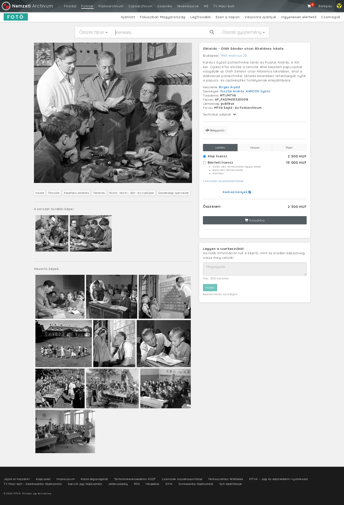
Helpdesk (153, 484)
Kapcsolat (43, 479)
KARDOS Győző (258, 91)
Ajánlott (128, 17)
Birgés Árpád (229, 87)
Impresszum (65, 479)
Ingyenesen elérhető (298, 17)
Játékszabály (118, 484)
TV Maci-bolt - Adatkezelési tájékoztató (33, 484)
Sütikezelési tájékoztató (195, 484)
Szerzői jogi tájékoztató (85, 484)
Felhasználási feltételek (225, 479)
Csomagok (330, 17)
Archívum (27, 5)
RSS (137, 484)
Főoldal (70, 6)
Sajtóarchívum (140, 6)
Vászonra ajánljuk (260, 17)
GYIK (169, 484)
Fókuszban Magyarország (162, 17)
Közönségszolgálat (94, 479)
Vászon (255, 147)
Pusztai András (232, 91)
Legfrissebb (200, 17)
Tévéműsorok (188, 6)
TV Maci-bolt (223, 6)
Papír (289, 147)
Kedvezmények (237, 192)
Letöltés (220, 147)
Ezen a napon (228, 17)
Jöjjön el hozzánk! (17, 479)
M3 (206, 6)
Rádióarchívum (111, 6)
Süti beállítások (230, 484)
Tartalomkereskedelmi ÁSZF (135, 479)
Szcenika (164, 6)
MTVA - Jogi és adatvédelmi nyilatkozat (278, 479)
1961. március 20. (234, 55)
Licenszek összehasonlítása (223, 181)
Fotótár (87, 6)
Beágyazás (215, 130)
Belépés (325, 6)
